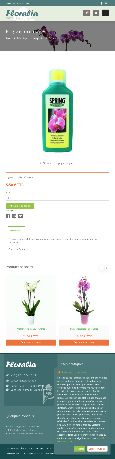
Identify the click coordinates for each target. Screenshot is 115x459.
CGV (7, 448)
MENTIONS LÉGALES (19, 448)
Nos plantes (38, 38)
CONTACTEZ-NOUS (52, 448)
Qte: (8, 191)
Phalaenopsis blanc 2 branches (31, 328)
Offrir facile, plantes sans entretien (23, 426)
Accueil (9, 38)
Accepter (79, 448)
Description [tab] (16, 230)
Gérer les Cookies (97, 448)
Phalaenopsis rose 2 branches (84, 328)
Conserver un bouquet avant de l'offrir (24, 433)
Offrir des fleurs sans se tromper (21, 430)
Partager (10, 210)
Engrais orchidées (57, 38)
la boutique (22, 38)
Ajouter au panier (31, 342)
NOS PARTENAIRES (36, 448)
